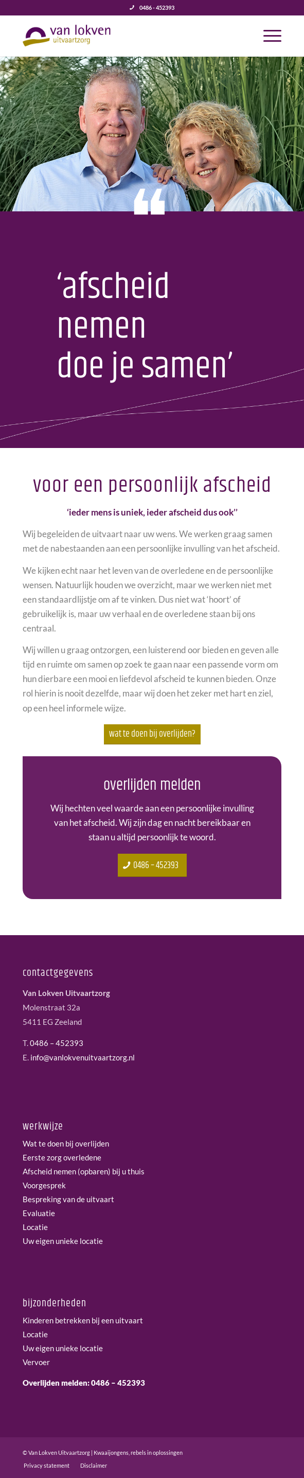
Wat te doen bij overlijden (66, 1143)
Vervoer (36, 1362)
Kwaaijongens (111, 1452)
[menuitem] (267, 35)
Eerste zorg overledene (62, 1157)
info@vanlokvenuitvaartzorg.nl (82, 1057)
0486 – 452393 (56, 1043)
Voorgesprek (44, 1185)
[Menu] (267, 35)
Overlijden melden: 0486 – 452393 (84, 1382)
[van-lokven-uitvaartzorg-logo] (126, 35)
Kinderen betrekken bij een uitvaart (83, 1320)
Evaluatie (39, 1213)
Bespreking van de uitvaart (68, 1199)
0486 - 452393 (156, 7)
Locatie (35, 1227)
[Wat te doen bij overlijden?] (152, 734)
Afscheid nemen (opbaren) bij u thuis (84, 1171)
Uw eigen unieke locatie (63, 1240)
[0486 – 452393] (152, 865)
